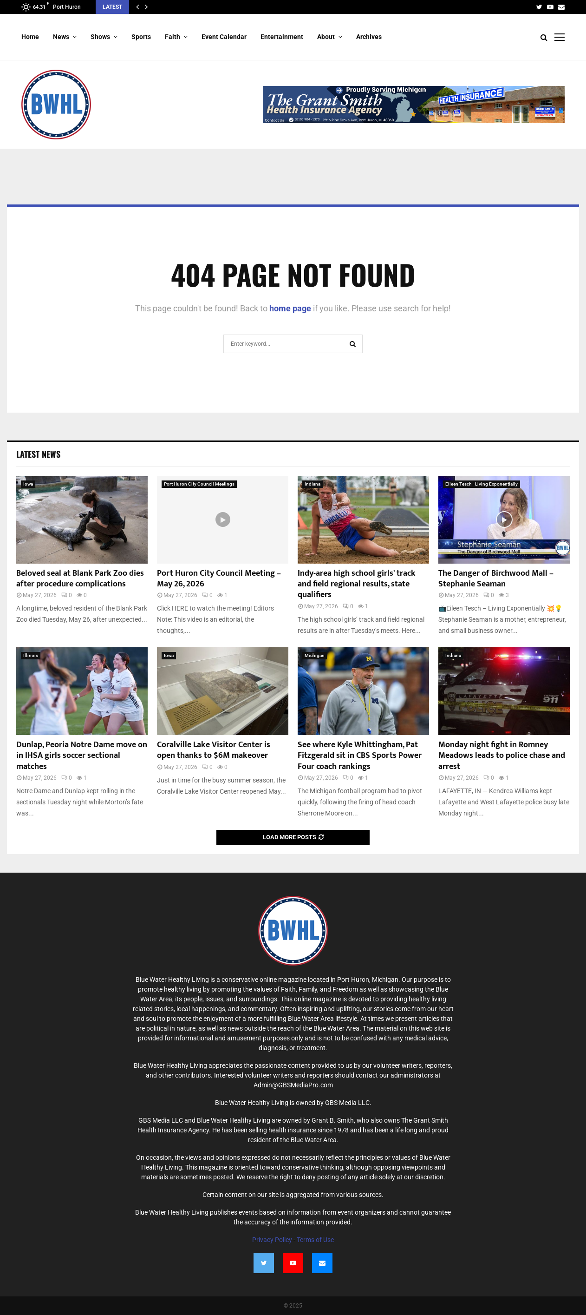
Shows (100, 36)
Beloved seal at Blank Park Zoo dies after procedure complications (80, 578)
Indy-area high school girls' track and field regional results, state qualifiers (357, 584)
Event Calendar (224, 36)
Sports (141, 36)
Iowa (28, 484)
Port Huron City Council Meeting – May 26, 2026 (219, 578)
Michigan (315, 655)
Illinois (30, 655)
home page (290, 308)
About (326, 36)
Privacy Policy (272, 1239)
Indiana (312, 484)
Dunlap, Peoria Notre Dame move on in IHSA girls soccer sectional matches (81, 756)
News (61, 36)
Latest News (38, 454)
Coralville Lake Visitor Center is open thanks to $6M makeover (213, 750)
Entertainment (281, 36)
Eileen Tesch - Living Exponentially (481, 484)
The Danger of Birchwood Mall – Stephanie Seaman (495, 578)
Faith (172, 36)
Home (30, 36)
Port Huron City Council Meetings (199, 484)
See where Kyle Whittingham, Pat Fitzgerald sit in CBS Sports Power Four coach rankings (360, 756)
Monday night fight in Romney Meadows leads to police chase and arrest (501, 756)
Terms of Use (315, 1239)
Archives (369, 36)
